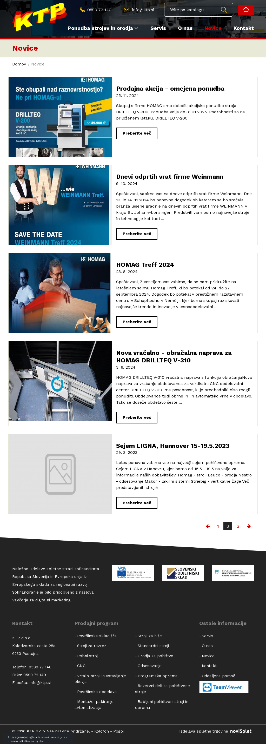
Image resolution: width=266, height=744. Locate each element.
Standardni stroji (153, 645)
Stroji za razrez (91, 645)
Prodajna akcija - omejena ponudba (170, 88)
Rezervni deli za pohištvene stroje (162, 688)
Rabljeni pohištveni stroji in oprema (161, 704)
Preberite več (137, 133)
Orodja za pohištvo (155, 656)
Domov (19, 64)
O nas (185, 28)
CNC (81, 665)
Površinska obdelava (97, 691)
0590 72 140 (40, 667)
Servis (158, 28)
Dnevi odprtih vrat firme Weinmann (169, 176)
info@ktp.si (40, 682)
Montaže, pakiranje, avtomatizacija (95, 704)
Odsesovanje (150, 665)
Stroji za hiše (150, 636)
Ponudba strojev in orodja (103, 28)
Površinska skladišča (97, 636)
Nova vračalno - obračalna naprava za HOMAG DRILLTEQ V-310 (174, 356)
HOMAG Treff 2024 (145, 264)
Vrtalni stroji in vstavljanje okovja (100, 679)
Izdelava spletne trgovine (216, 731)
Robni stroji (87, 656)
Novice (213, 28)
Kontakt (244, 28)
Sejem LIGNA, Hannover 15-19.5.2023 (172, 445)
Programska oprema (158, 676)
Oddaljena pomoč (218, 676)
